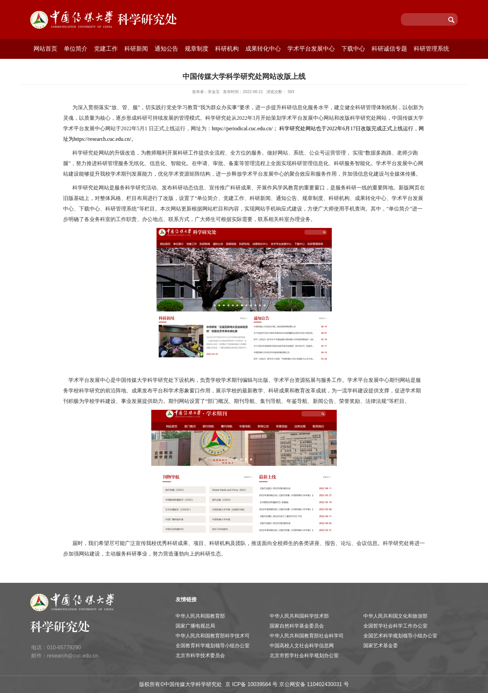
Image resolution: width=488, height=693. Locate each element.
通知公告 (166, 48)
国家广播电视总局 (195, 626)
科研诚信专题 (389, 48)
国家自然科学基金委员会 (297, 626)
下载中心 (353, 48)
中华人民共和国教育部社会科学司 (307, 635)
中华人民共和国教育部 (200, 616)
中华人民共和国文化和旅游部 (395, 616)
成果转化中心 (263, 48)
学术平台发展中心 (311, 48)
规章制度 (196, 48)
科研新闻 (136, 48)
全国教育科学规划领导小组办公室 (213, 645)
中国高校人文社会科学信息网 (302, 645)
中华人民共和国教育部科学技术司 (213, 635)
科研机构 (227, 48)
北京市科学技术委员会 (200, 655)
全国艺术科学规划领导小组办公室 (400, 635)
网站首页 (45, 48)
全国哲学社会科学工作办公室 (395, 626)
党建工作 (106, 48)
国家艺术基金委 (380, 645)
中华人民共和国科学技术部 (299, 616)
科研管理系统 (431, 48)
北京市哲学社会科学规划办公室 (304, 655)
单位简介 (75, 48)
